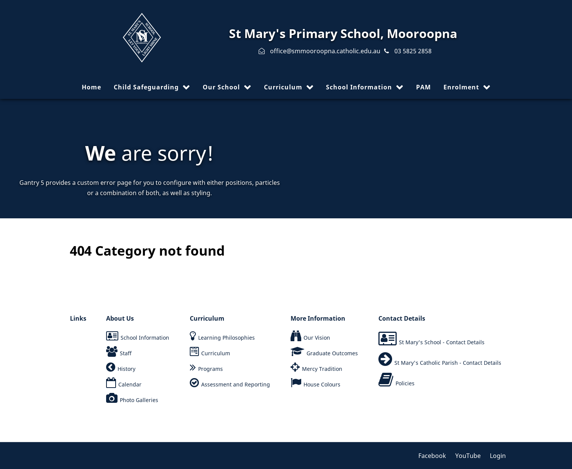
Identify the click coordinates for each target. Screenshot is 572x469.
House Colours (321, 384)
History (126, 368)
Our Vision (316, 337)
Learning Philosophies (226, 337)
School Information (145, 337)
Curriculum (215, 353)
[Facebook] (434, 456)
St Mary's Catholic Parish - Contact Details (447, 362)
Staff (126, 353)
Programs (210, 368)
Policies (405, 383)
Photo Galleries (139, 400)
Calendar (129, 384)
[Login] (496, 456)
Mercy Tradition (322, 368)
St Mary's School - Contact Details (442, 342)
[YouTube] (468, 456)
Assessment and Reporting (235, 384)
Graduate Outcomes (332, 353)
